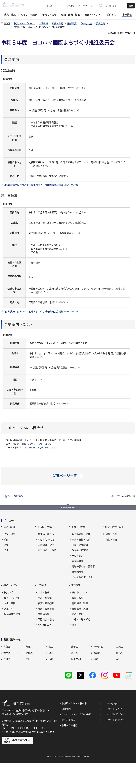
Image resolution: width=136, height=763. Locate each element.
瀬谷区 (74, 653)
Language (113, 703)
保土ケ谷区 (77, 659)
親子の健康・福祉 (81, 534)
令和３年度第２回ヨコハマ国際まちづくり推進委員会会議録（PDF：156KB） (40, 185)
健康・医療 (111, 534)
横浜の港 (8, 592)
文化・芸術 (9, 603)
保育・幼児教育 (80, 545)
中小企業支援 (45, 598)
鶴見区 (119, 653)
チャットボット (90, 6)
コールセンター (73, 6)
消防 (6, 540)
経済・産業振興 (46, 603)
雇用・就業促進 (46, 609)
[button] (68, 475)
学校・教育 (77, 556)
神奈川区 (98, 647)
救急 (6, 545)
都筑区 (97, 653)
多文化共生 (86, 23)
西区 (50, 659)
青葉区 (6, 647)
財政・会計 (77, 614)
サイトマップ (115, 709)
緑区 (96, 659)
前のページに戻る (14, 496)
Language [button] (59, 6)
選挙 (74, 625)
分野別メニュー (46, 625)
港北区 (29, 653)
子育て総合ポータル (82, 577)
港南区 (6, 653)
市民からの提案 (69, 725)
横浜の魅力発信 (12, 614)
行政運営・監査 (80, 603)
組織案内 (66, 709)
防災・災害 (9, 534)
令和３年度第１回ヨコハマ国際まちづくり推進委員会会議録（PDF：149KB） (40, 311)
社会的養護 (77, 572)
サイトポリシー (116, 714)
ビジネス (42, 585)
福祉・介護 (111, 540)
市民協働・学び (46, 545)
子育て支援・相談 (81, 540)
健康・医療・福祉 (114, 527)
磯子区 (74, 647)
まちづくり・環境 (47, 550)
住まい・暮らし (46, 534)
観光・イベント (11, 585)
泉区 (50, 647)
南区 (118, 659)
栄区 (50, 653)
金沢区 (119, 647)
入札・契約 (43, 592)
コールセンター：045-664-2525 (77, 714)
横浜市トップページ (24, 23)
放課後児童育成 (80, 550)
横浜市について (80, 592)
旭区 (28, 647)
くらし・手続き (45, 527)
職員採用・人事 (80, 609)
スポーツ (8, 609)
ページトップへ (68, 508)
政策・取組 (57, 23)
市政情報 (43, 23)
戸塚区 (6, 659)
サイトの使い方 (116, 720)
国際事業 (72, 23)
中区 (28, 659)
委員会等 (100, 23)
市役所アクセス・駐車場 (74, 703)
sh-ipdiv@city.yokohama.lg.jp (40, 447)
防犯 (6, 550)
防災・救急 (9, 527)
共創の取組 (43, 614)
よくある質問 (68, 720)
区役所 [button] (49, 6)
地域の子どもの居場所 (83, 566)
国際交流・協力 (46, 619)
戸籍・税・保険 (46, 540)
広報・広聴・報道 (81, 619)
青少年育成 (77, 561)
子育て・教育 (78, 527)
